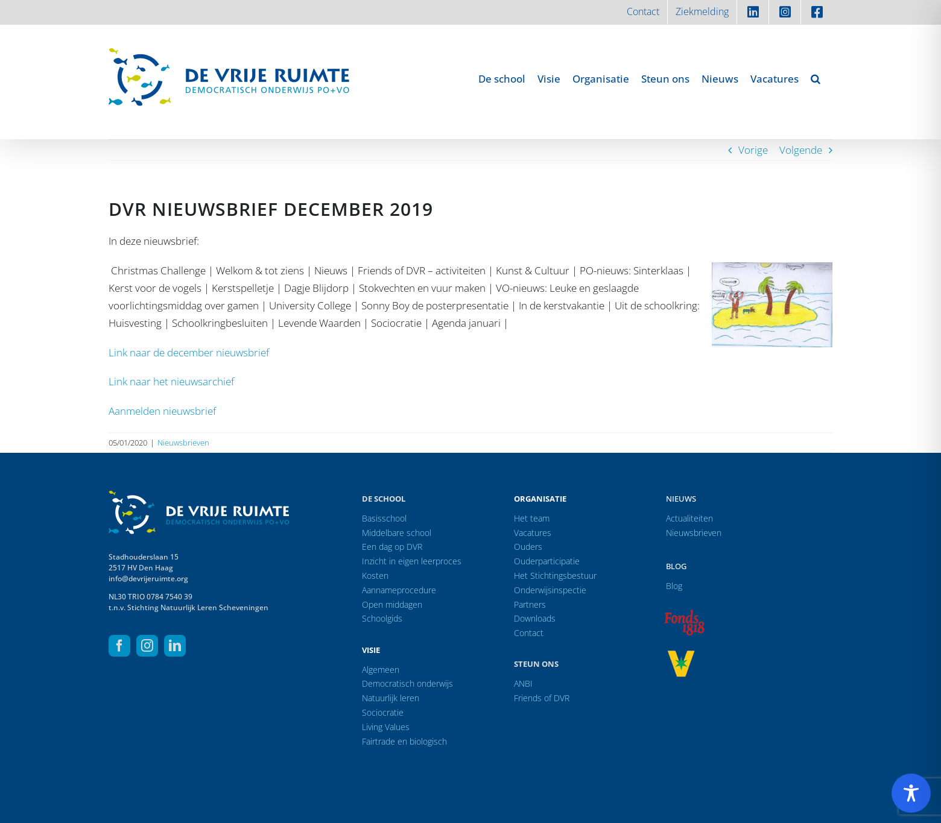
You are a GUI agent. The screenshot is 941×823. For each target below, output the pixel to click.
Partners (530, 604)
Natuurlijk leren (390, 698)
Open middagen (392, 604)
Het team (532, 518)
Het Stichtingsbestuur (555, 575)
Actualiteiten (689, 518)
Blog (676, 566)
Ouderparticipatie (547, 561)
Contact (528, 633)
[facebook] (119, 646)
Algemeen (380, 669)
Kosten (375, 575)
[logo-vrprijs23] (681, 654)
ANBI (523, 683)
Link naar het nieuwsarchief (171, 381)
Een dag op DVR (392, 546)
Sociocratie (383, 712)
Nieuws (681, 498)
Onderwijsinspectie (550, 590)
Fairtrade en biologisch (404, 741)
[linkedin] (175, 646)
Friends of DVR (541, 698)
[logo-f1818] (684, 613)
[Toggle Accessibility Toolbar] (911, 793)
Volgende (800, 150)
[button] (815, 78)
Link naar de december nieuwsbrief (189, 352)
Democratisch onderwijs (407, 683)
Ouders (528, 546)
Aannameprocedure (399, 590)
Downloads (535, 618)
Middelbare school (396, 532)
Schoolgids (382, 618)
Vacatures (532, 532)
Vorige (753, 150)
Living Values (386, 727)
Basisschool (384, 518)
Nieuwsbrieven (183, 442)
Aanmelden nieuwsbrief (162, 411)
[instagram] (147, 646)
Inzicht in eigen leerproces (411, 561)
